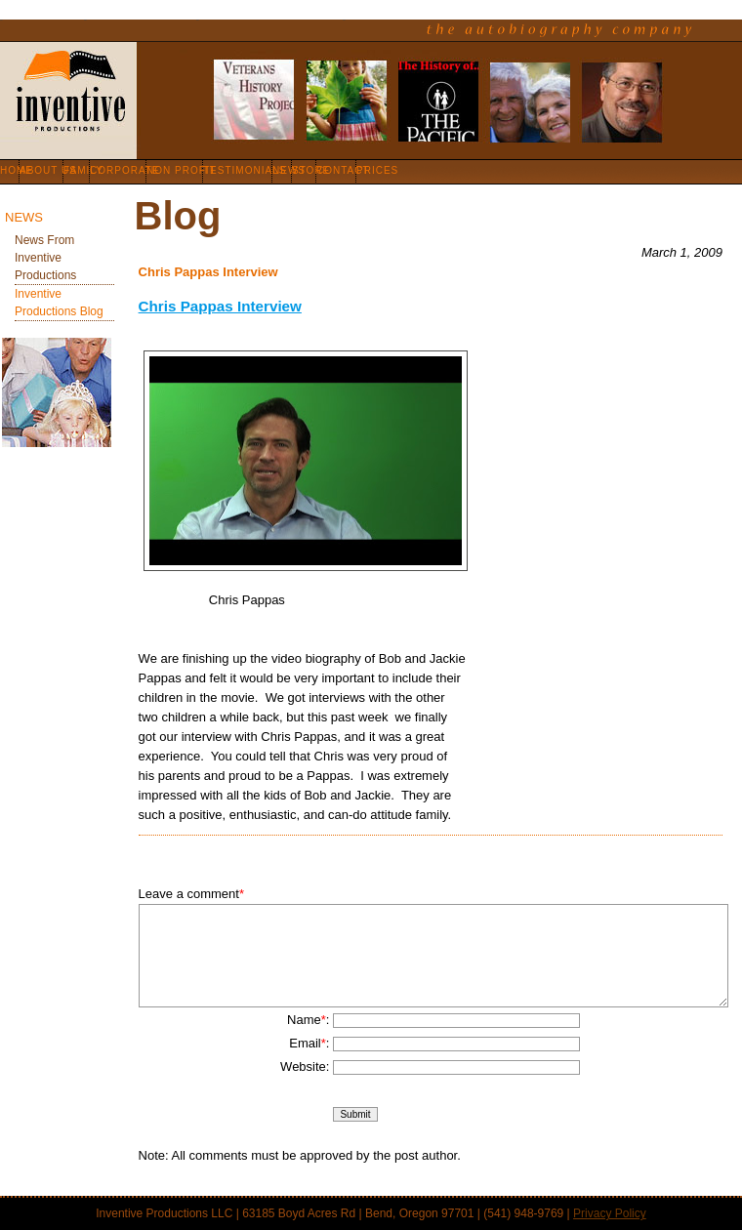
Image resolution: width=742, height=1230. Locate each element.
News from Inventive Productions (45, 257)
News (24, 217)
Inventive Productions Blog (59, 302)
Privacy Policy (609, 1213)
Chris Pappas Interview (220, 306)
